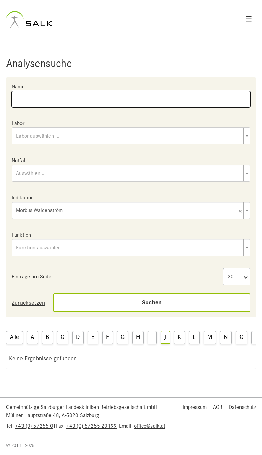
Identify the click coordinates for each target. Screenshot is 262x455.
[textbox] (131, 136)
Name (18, 87)
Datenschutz (242, 407)
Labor (18, 123)
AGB (217, 407)
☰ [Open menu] (248, 19)
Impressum (195, 407)
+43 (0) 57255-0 (34, 426)
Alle (14, 336)
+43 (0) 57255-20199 (91, 426)
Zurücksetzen (28, 302)
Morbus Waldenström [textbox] (129, 211)
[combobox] (131, 135)
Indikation (23, 198)
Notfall (19, 160)
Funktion (21, 235)
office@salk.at (149, 426)
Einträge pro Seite (32, 277)
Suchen (152, 302)
